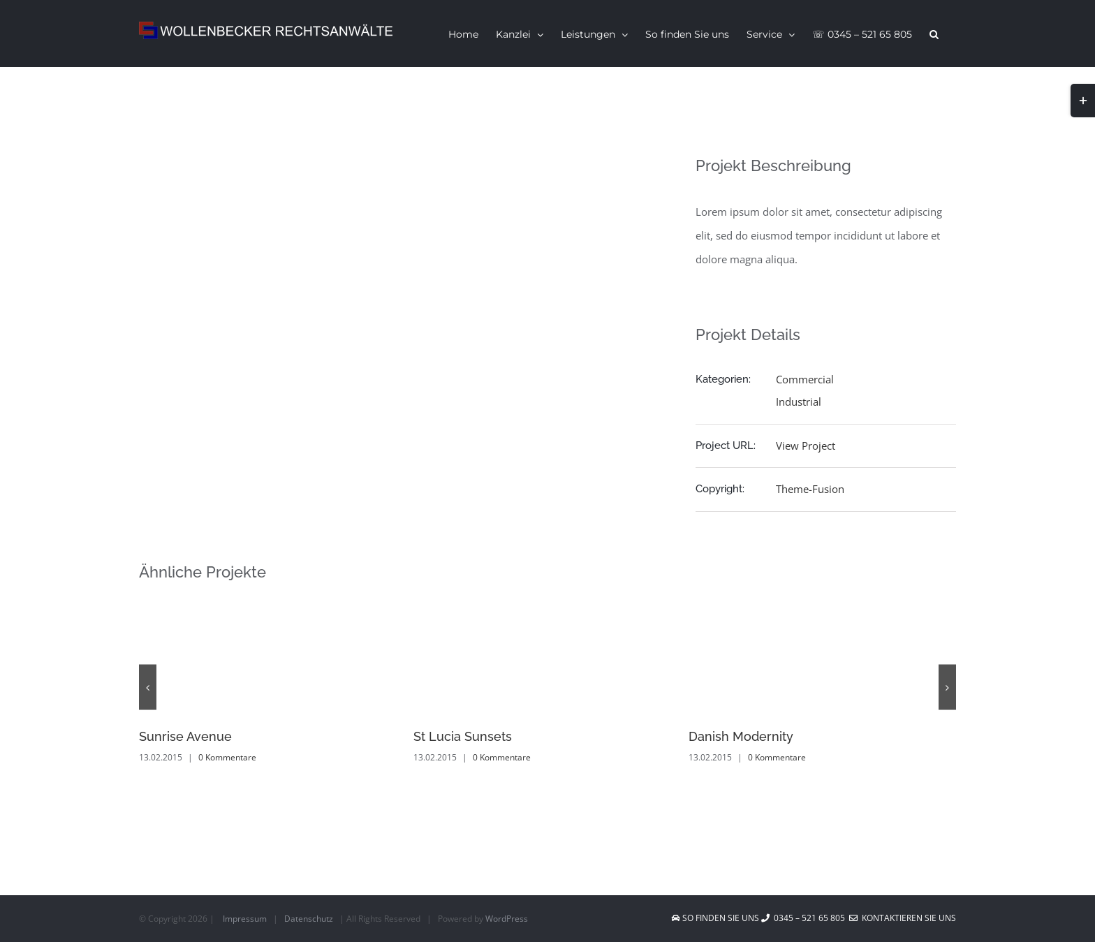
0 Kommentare (227, 757)
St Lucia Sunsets (462, 736)
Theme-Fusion (810, 489)
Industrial (798, 402)
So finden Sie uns (716, 918)
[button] (934, 33)
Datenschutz (308, 919)
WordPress (506, 919)
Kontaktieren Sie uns (902, 918)
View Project (805, 445)
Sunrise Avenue (185, 736)
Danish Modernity (741, 736)
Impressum (245, 919)
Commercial (805, 379)
